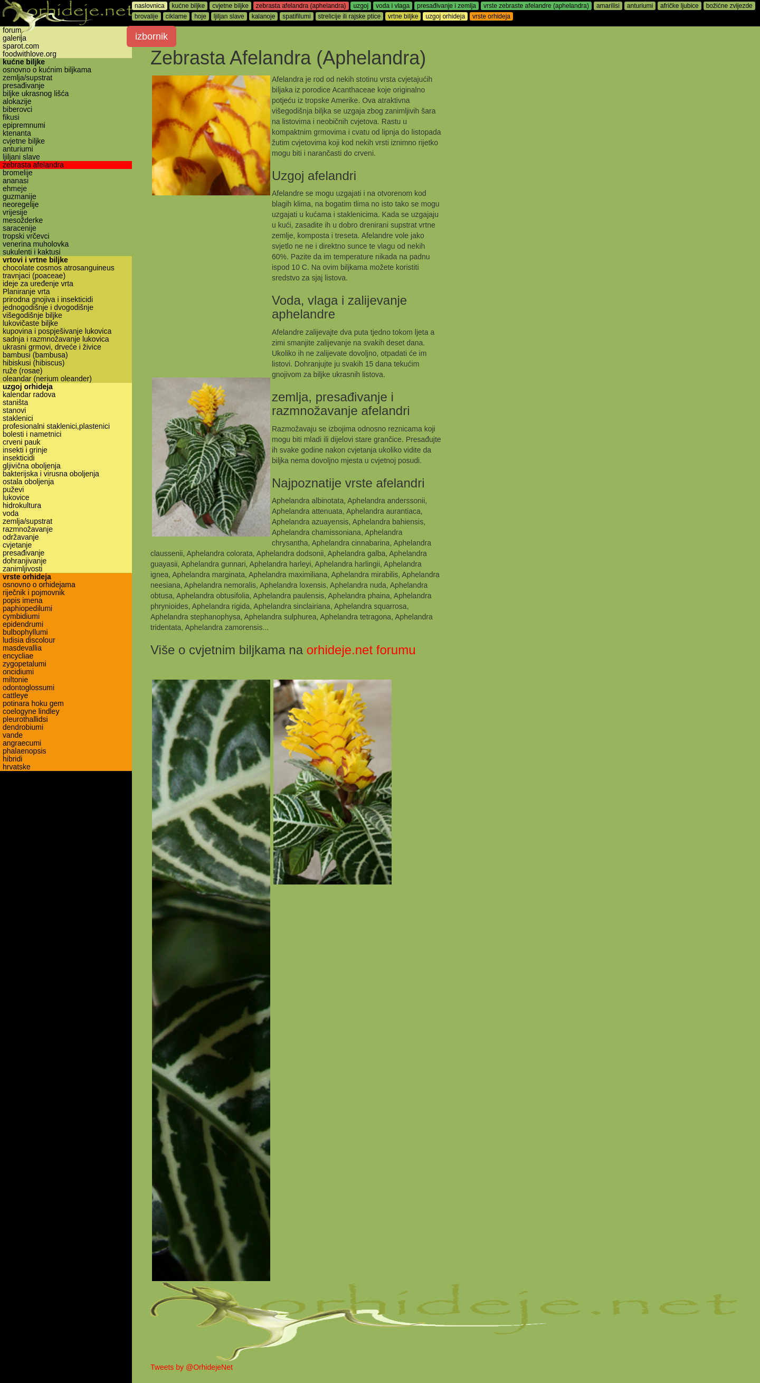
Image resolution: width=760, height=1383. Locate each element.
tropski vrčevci (26, 236)
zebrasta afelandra (33, 165)
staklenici (18, 418)
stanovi (14, 411)
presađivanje (23, 86)
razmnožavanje (28, 529)
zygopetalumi (24, 664)
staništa (15, 403)
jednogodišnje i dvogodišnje (48, 308)
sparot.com (21, 46)
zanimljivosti (22, 569)
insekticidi (19, 458)
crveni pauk (22, 442)
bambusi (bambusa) (35, 355)
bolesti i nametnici (32, 434)
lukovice (16, 498)
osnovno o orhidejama (39, 585)
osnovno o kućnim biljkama (47, 70)
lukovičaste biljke (30, 323)
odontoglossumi (28, 688)
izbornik (151, 36)
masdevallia (22, 648)
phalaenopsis (24, 751)
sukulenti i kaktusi (32, 252)
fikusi (11, 117)
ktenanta (17, 133)
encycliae (18, 656)
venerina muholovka (36, 244)
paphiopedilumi (27, 609)
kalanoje (264, 16)
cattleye (15, 696)
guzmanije (19, 197)
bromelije (18, 173)
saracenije (19, 228)
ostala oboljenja (28, 482)
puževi (13, 490)
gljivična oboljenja (32, 466)
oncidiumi (18, 672)
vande (13, 735)
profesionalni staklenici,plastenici (56, 426)
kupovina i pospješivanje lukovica (57, 331)
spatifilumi (296, 16)
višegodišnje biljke (32, 315)
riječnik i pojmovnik (33, 593)
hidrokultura (22, 506)
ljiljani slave (21, 157)
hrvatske (17, 767)
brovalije (146, 16)
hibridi (12, 759)
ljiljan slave (229, 16)
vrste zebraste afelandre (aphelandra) (536, 6)
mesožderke (23, 220)
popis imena (23, 601)
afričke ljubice (679, 6)
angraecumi (22, 743)
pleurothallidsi (25, 719)
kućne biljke (24, 62)
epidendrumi (23, 624)
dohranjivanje (24, 561)
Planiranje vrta (26, 292)
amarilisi (608, 6)
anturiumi (18, 149)
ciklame (176, 16)
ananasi (15, 181)
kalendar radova (29, 395)
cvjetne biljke (24, 141)
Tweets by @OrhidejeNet (191, 1367)
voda (10, 514)
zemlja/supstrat (27, 78)
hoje (200, 16)
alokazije (17, 102)
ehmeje (15, 189)
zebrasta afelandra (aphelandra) (301, 6)
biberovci (17, 110)
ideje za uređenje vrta (38, 284)
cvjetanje (17, 545)
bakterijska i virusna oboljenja (51, 474)
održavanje (21, 537)
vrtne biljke (403, 16)
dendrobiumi (23, 727)
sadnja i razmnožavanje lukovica (56, 339)
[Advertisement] (592, 149)
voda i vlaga (393, 6)
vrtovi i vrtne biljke (35, 260)
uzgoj (360, 6)
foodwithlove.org (29, 54)
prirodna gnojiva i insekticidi (48, 300)
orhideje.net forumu (361, 650)
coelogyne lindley (31, 712)
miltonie (15, 680)
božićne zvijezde (729, 6)
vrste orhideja (27, 577)
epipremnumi (24, 125)
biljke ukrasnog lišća (36, 94)
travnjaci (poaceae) (34, 276)
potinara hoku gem (33, 704)
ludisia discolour (29, 640)
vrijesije (15, 213)
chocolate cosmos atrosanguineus (59, 268)
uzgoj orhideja (28, 387)
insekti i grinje (25, 450)
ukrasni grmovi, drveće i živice (52, 347)
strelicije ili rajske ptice (349, 16)
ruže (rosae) (22, 371)
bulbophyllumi (25, 632)
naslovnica (150, 6)
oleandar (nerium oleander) (47, 379)
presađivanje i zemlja (446, 6)
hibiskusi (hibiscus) (33, 363)
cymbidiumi (21, 616)
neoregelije (21, 205)
